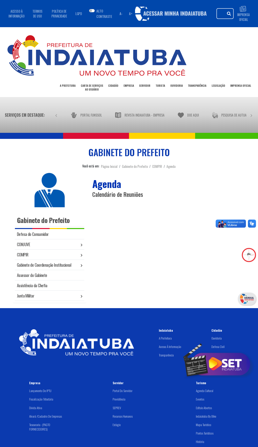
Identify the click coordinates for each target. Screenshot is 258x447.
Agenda (171, 166)
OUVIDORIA (176, 86)
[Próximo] (251, 115)
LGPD (78, 13)
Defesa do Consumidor (33, 234)
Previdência (119, 399)
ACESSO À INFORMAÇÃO (16, 14)
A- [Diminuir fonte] (121, 13)
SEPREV (117, 408)
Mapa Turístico (203, 424)
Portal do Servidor (122, 390)
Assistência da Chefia (32, 285)
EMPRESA (129, 86)
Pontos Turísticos (204, 433)
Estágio (117, 424)
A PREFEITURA (68, 86)
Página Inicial (109, 166)
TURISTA (160, 86)
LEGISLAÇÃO (218, 86)
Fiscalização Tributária (41, 399)
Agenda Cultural (204, 390)
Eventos (200, 399)
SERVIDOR (144, 86)
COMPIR (157, 166)
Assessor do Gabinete (32, 275)
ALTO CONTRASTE (104, 13)
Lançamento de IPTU (40, 390)
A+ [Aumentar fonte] (130, 13)
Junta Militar (25, 295)
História (200, 441)
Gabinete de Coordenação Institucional (44, 265)
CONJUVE (23, 244)
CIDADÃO (113, 86)
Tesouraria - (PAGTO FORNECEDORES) (39, 427)
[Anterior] (56, 115)
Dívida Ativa (35, 408)
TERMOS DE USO (37, 14)
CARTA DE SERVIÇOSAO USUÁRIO (92, 88)
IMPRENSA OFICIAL (243, 13)
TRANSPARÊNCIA (197, 86)
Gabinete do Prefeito (135, 166)
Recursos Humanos (123, 416)
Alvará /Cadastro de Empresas (45, 416)
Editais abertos (204, 408)
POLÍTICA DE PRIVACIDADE (59, 14)
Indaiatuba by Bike (206, 416)
